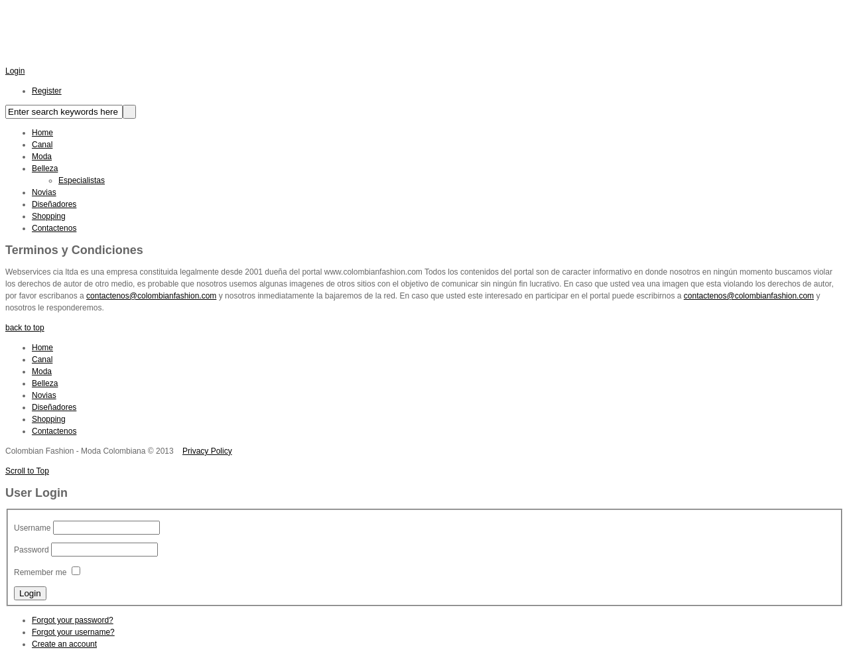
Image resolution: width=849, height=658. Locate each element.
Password (31, 550)
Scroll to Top (27, 471)
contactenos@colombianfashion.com (151, 295)
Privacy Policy (207, 451)
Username (32, 528)
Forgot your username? (73, 632)
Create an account (64, 644)
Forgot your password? (72, 620)
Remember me (40, 572)
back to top (24, 327)
